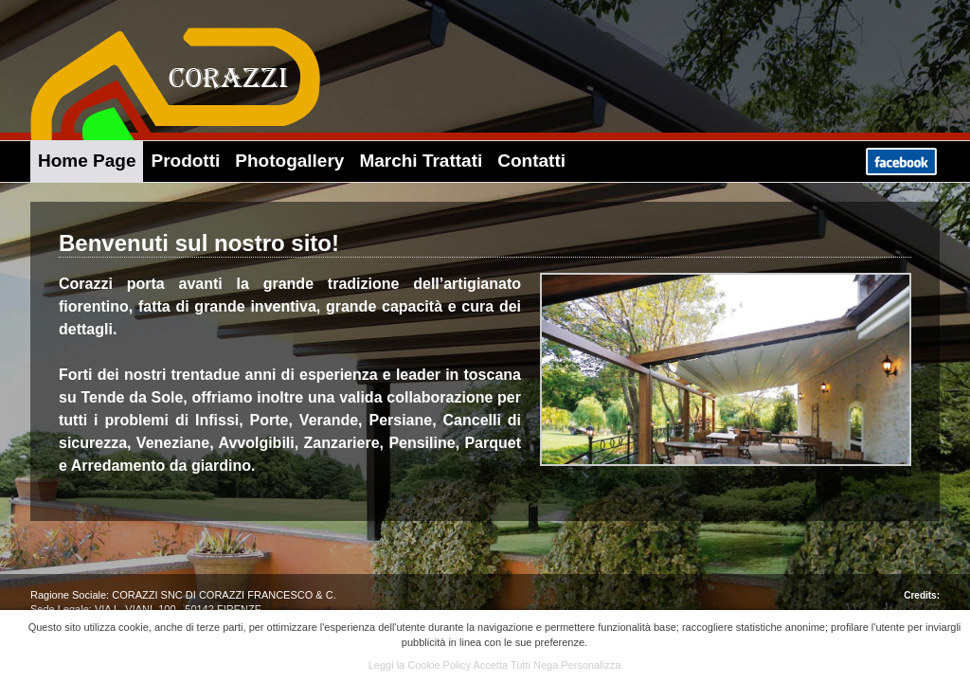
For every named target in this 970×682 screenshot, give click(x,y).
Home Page (86, 160)
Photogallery (289, 160)
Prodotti (185, 160)
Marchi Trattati (420, 160)
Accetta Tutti (501, 665)
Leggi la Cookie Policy (419, 665)
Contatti (531, 160)
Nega (545, 665)
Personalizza (590, 665)
